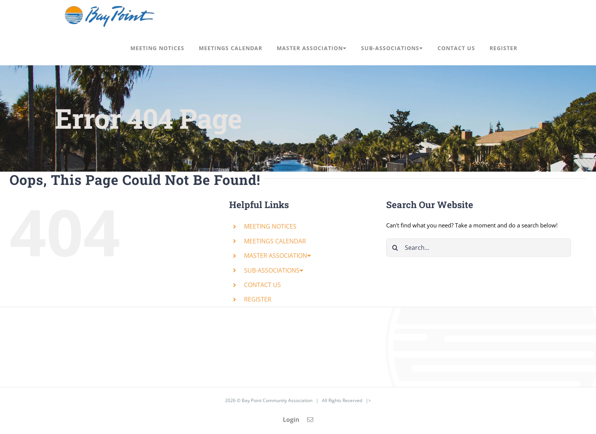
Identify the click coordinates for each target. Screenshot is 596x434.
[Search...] (478, 247)
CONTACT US (262, 285)
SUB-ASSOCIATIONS (273, 270)
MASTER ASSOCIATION (277, 255)
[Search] (395, 247)
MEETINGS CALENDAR (275, 241)
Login (291, 420)
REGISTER (257, 299)
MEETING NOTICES (270, 226)
